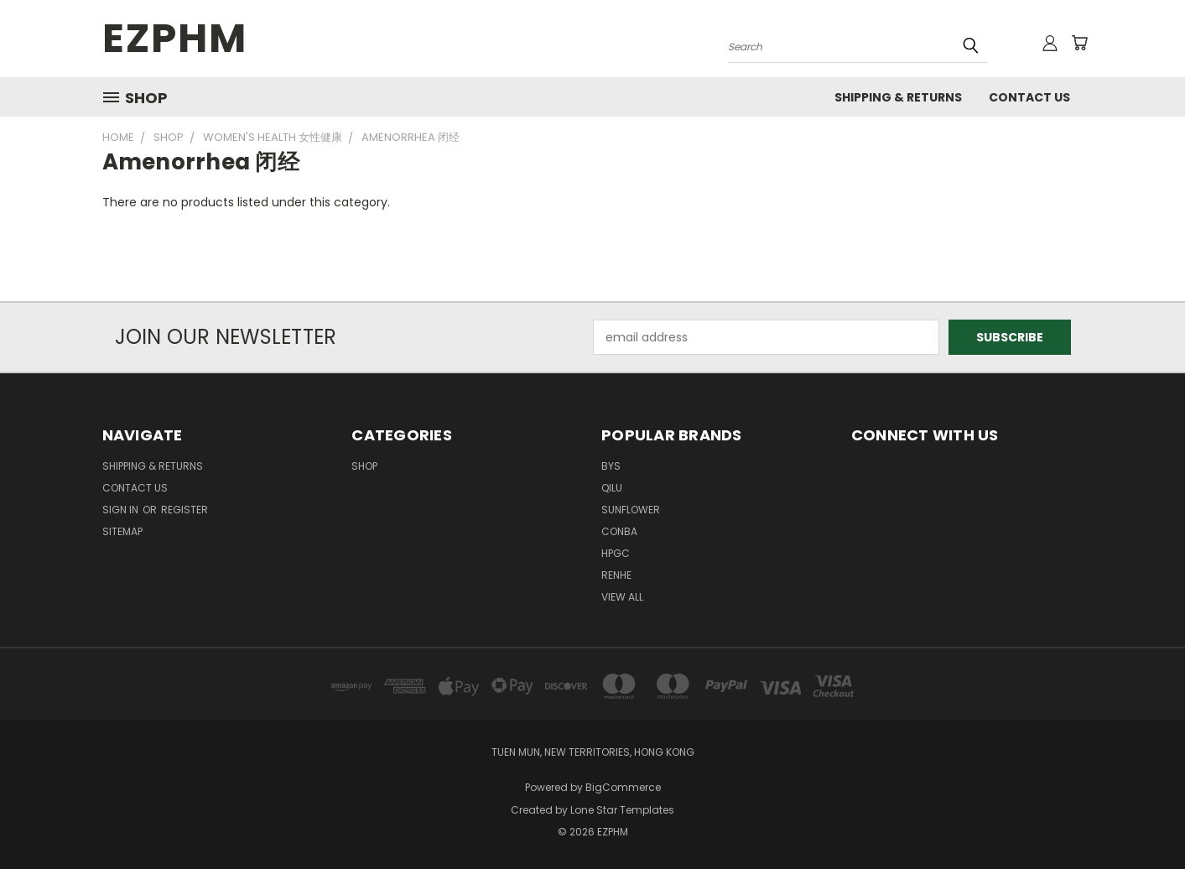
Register (184, 509)
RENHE (616, 575)
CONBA (619, 531)
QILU (611, 488)
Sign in (121, 509)
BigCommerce (623, 787)
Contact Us (1029, 97)
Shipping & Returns (898, 97)
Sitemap (122, 531)
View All (622, 597)
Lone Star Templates (622, 810)
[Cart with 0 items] (1079, 42)
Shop (364, 466)
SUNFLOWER (630, 509)
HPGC (615, 553)
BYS (611, 466)
